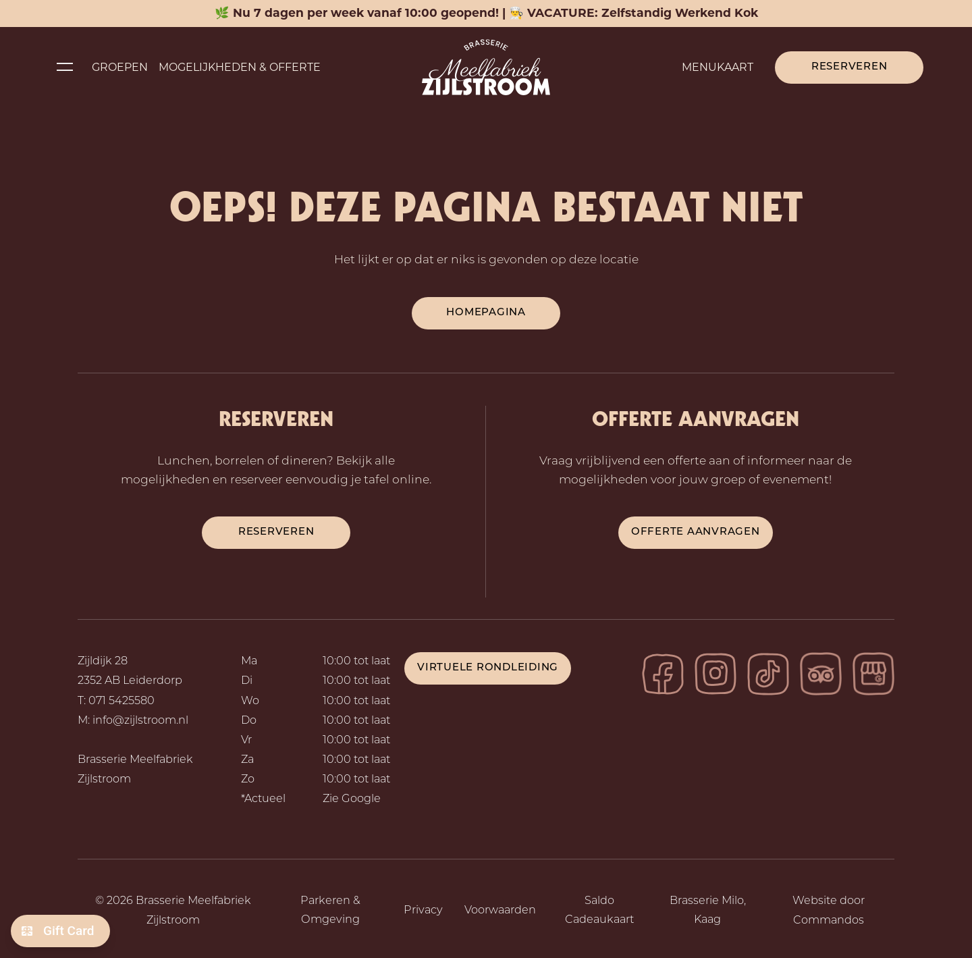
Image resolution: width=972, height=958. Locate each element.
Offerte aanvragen (695, 532)
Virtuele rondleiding (487, 668)
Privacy (423, 910)
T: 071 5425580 (116, 701)
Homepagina (486, 313)
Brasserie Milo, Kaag (708, 911)
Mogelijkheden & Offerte (240, 67)
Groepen (120, 67)
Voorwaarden (500, 910)
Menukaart (717, 67)
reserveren (276, 532)
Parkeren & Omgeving (330, 911)
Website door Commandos (828, 911)
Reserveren (849, 67)
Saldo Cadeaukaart (599, 911)
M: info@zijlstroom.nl (133, 721)
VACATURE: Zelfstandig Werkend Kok (642, 12)
